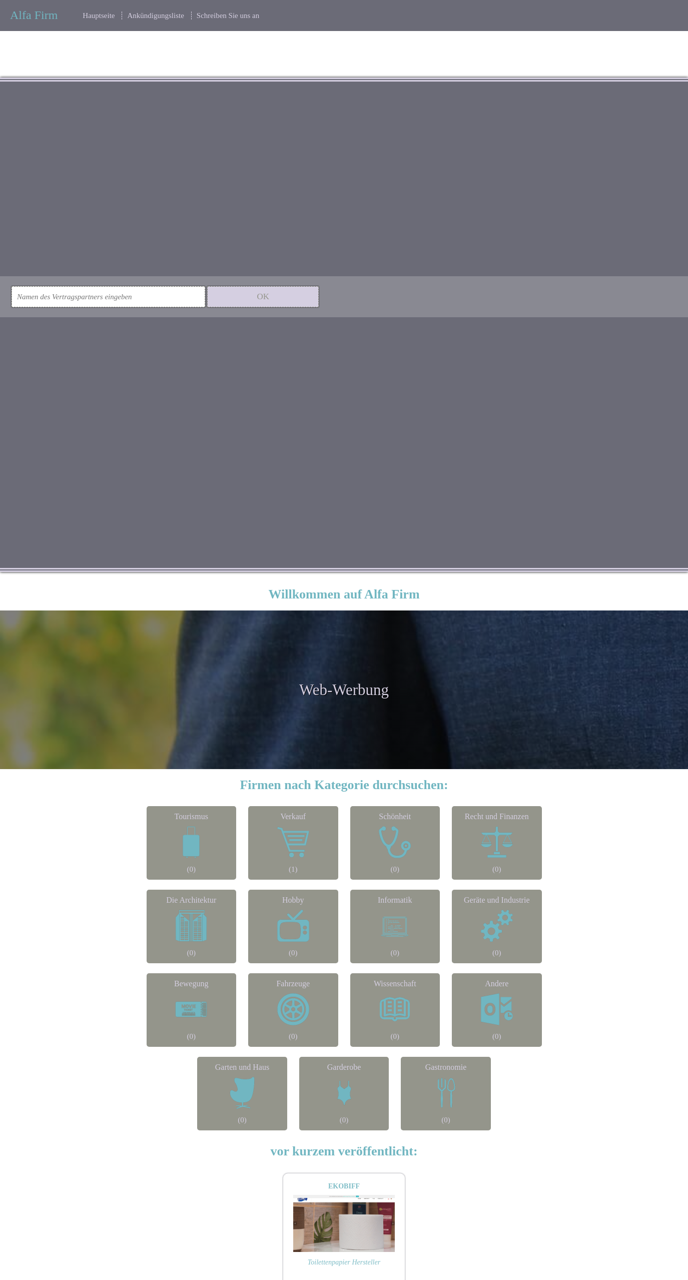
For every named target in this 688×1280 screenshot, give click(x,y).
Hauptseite (99, 16)
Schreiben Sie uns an (228, 16)
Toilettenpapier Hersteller (344, 1262)
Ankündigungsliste (155, 16)
